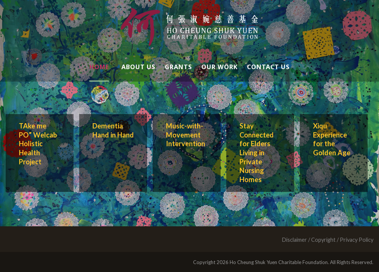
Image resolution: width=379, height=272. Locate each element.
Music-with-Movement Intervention (185, 135)
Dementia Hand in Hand (113, 130)
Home (99, 66)
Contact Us (268, 66)
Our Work (219, 66)
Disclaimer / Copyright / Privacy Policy (327, 239)
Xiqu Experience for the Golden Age (331, 139)
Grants (178, 66)
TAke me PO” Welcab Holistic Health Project (38, 144)
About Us (138, 66)
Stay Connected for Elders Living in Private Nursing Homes (256, 153)
